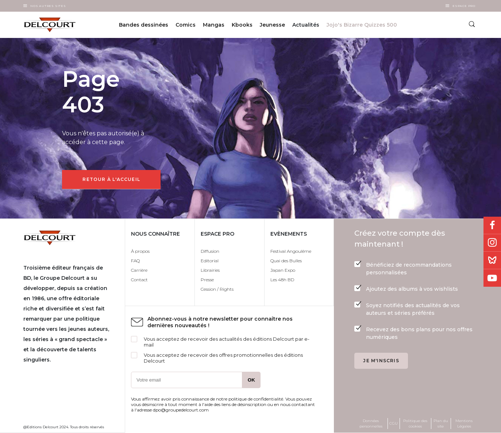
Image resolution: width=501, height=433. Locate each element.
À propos (140, 251)
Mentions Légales (464, 423)
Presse (207, 279)
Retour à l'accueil (111, 179)
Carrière (139, 270)
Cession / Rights (217, 289)
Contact (139, 279)
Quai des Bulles (286, 260)
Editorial (210, 260)
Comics (186, 25)
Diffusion (210, 251)
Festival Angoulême (290, 251)
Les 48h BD (282, 279)
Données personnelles (370, 423)
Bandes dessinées (143, 25)
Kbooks (242, 25)
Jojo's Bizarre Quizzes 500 (362, 25)
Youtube (492, 278)
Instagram (492, 243)
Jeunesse (272, 25)
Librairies (210, 270)
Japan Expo (282, 270)
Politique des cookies (415, 423)
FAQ (135, 260)
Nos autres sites (48, 6)
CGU (393, 423)
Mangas (213, 25)
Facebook (492, 225)
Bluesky (492, 260)
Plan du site (440, 423)
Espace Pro (463, 6)
